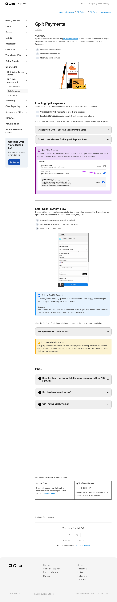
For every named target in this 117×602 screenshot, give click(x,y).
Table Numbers (14, 87)
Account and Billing (14, 112)
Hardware (9, 118)
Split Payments (14, 91)
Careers (46, 576)
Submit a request (83, 546)
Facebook (82, 569)
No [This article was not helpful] (77, 535)
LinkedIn (81, 572)
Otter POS (10, 49)
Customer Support (51, 569)
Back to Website (50, 572)
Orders (8, 32)
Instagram (82, 576)
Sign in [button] (83, 4)
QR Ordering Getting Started (15, 73)
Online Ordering (12, 61)
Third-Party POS (13, 55)
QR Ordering (82, 12)
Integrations (10, 44)
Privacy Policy (82, 593)
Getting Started (12, 20)
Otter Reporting (12, 106)
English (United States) (100, 4)
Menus (8, 38)
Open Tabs (12, 95)
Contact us (14, 162)
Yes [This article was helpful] (70, 535)
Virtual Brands (12, 124)
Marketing (10, 100)
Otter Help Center (66, 12)
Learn (8, 26)
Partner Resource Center (13, 131)
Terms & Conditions (99, 593)
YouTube (81, 580)
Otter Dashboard (49, 493)
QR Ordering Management (101, 12)
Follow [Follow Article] (39, 29)
